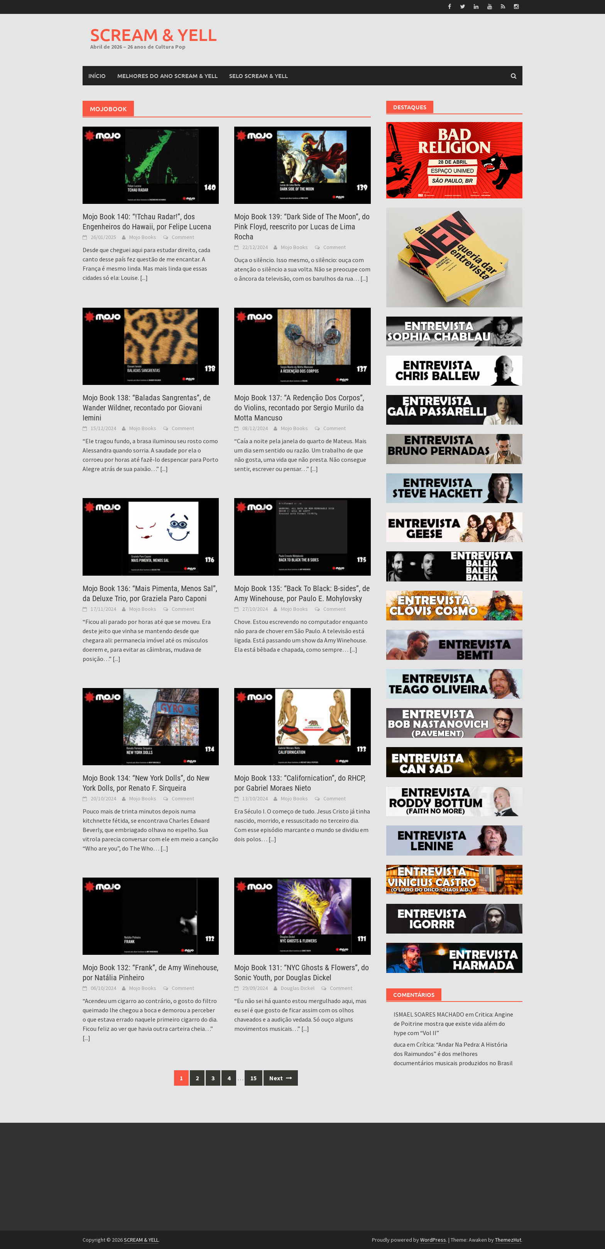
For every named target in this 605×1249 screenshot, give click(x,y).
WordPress (433, 1239)
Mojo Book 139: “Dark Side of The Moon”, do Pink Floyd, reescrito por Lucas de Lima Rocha (302, 226)
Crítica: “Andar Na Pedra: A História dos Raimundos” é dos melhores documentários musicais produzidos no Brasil (453, 1053)
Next (280, 1078)
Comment (183, 236)
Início (97, 75)
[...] (144, 277)
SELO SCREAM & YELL (258, 75)
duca (400, 1044)
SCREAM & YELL (153, 34)
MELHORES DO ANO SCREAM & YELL (167, 75)
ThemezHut (508, 1239)
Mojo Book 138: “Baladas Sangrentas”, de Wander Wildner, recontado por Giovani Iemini (146, 407)
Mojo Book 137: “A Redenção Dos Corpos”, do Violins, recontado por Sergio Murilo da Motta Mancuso (299, 407)
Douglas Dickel (297, 988)
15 (253, 1078)
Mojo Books (142, 236)
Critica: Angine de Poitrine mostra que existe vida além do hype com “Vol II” (453, 1023)
